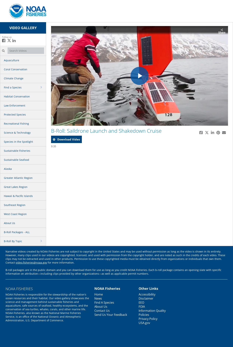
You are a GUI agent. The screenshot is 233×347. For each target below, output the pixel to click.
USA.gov (144, 323)
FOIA (142, 307)
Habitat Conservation (17, 96)
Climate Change (13, 78)
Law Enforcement (14, 105)
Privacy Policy (148, 319)
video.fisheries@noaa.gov (31, 262)
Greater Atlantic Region (18, 178)
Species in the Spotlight (18, 141)
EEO (141, 302)
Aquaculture (11, 60)
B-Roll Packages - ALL (17, 232)
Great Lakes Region (15, 187)
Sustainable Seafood (16, 160)
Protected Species (15, 114)
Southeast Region (14, 205)
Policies (144, 315)
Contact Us (102, 311)
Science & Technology (17, 132)
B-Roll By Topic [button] (13, 241)
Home (98, 294)
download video (68, 139)
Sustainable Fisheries (17, 150)
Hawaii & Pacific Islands (18, 196)
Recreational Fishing (16, 123)
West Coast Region (15, 214)
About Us (9, 223)
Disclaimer (146, 298)
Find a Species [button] (13, 87)
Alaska (8, 169)
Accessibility (147, 294)
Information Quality (152, 311)
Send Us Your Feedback (110, 315)
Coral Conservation (15, 69)
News (98, 298)
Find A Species (104, 302)
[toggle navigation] (41, 87)
